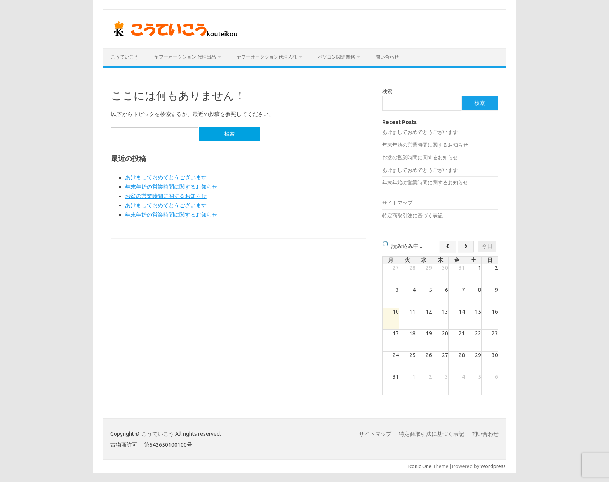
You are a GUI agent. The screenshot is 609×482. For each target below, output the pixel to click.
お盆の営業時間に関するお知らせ (166, 196)
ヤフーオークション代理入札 (267, 56)
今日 (487, 246)
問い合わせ (387, 56)
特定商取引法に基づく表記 (412, 215)
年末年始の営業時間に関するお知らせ (171, 187)
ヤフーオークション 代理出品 (185, 56)
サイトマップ (397, 202)
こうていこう (125, 56)
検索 (387, 91)
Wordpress (493, 466)
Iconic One (420, 466)
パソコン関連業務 (336, 56)
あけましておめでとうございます (166, 177)
